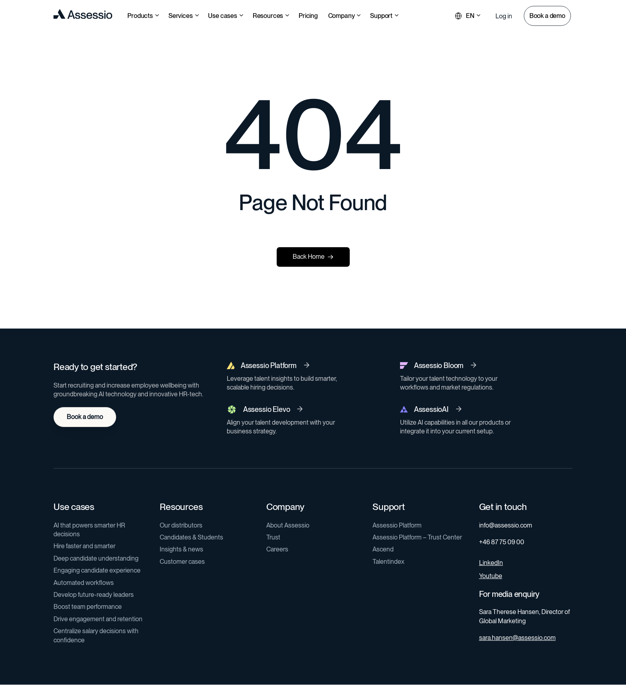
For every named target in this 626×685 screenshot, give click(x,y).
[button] (503, 16)
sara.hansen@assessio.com (517, 638)
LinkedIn (491, 563)
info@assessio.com (505, 525)
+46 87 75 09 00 (501, 542)
